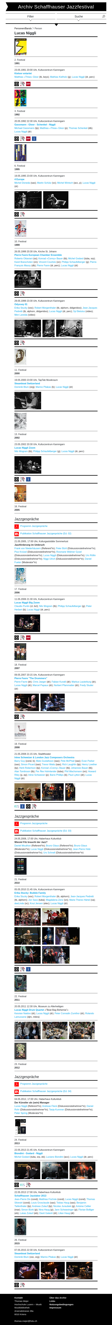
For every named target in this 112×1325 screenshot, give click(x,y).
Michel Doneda (22, 183)
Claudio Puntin (22, 606)
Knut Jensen (36, 903)
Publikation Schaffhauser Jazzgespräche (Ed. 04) (45, 1091)
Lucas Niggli (78, 77)
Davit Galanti (46, 1213)
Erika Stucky (20, 308)
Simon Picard (28, 764)
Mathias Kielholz (58, 77)
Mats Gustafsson (45, 761)
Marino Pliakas (43, 387)
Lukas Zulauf (26, 1213)
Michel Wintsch (65, 183)
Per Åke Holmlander (46, 771)
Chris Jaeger (39, 682)
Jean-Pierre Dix (22, 1199)
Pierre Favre (43, 265)
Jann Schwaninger (64, 1209)
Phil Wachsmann (73, 771)
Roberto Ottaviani (23, 258)
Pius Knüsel (20, 552)
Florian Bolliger (86, 1209)
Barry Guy (19, 761)
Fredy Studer (86, 685)
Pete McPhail (67, 761)
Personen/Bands (23, 28)
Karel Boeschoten (23, 262)
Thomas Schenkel (78, 128)
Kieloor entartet (23, 73)
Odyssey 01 (20, 304)
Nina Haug (44, 1209)
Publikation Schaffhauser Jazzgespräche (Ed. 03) (45, 831)
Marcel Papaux (40, 685)
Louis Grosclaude (40, 1202)
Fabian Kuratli (59, 682)
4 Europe (19, 179)
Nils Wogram (21, 451)
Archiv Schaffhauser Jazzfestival (56, 6)
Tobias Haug (62, 1202)
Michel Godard (75, 258)
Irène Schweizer (36, 775)
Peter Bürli (61, 548)
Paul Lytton (74, 775)
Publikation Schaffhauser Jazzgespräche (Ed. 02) (45, 533)
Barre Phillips (57, 775)
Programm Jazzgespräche (34, 526)
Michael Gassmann (24, 128)
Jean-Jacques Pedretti (82, 896)
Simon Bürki (27, 1209)
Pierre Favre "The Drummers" (30, 678)
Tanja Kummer (56, 1109)
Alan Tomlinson (22, 771)
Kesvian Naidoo (22, 1013)
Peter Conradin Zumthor (67, 1013)
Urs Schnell (49, 852)
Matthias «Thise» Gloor (26, 77)
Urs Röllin (91, 555)
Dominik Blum (21, 387)
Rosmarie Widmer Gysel (69, 552)
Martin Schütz (44, 183)
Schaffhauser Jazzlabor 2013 (30, 1195)
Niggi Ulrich (49, 559)
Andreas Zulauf (40, 1206)
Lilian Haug (64, 1213)
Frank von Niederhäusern (27, 548)
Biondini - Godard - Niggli (28, 1153)
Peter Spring (20, 1113)
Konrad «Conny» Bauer (50, 258)
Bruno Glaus (52, 845)
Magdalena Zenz (54, 900)
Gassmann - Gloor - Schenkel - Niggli (35, 124)
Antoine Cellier (83, 1206)
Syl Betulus (79, 311)
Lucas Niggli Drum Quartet (29, 1010)
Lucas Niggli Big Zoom (27, 602)
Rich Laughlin (69, 764)
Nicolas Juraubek (62, 1206)
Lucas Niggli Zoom (24, 448)
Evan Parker (88, 761)
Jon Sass (33, 900)
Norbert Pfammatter (64, 685)
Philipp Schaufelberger (73, 262)
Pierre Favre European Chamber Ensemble (38, 255)
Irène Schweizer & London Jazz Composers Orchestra (44, 757)
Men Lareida (20, 315)
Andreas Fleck (49, 1106)
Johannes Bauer (79, 768)
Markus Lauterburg (81, 682)
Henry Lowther (89, 764)
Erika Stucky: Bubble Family (30, 893)
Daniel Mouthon (22, 845)
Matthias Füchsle (48, 1199)
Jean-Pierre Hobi (81, 849)
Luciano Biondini (54, 1157)
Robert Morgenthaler (45, 308)
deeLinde (19, 903)
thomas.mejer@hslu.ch (25, 1321)
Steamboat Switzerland (27, 383)
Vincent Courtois (47, 262)
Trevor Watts (48, 764)
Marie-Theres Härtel (79, 900)
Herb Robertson (27, 768)
